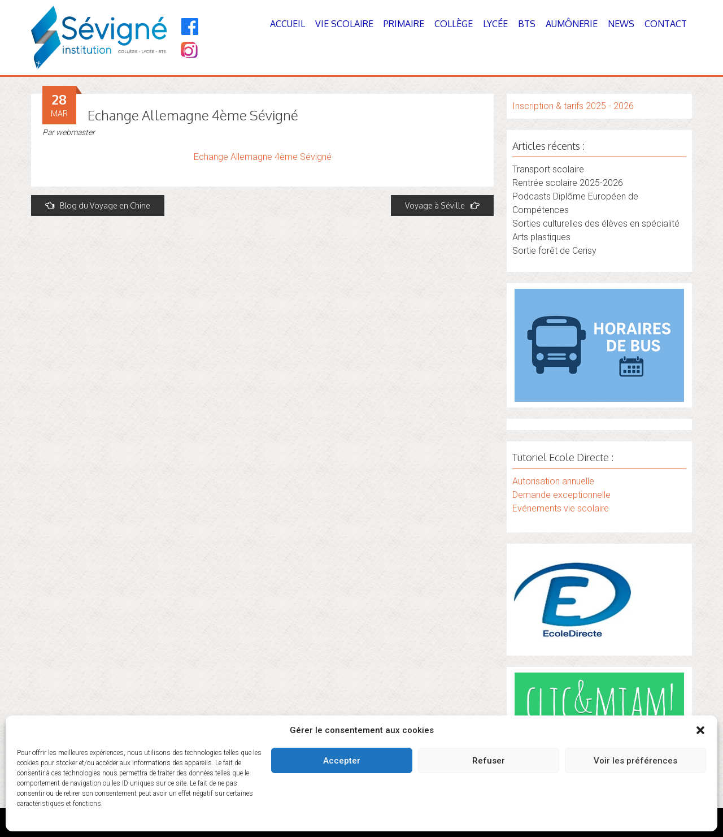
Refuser (488, 761)
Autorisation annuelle (553, 481)
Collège (453, 23)
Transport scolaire (548, 169)
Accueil (287, 23)
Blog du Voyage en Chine (97, 205)
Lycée (495, 23)
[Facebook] (190, 26)
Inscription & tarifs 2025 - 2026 (573, 106)
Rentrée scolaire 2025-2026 (567, 182)
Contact (665, 23)
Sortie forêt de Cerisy (554, 250)
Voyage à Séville (442, 205)
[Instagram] (188, 51)
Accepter (341, 761)
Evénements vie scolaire (560, 508)
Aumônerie (572, 23)
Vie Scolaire (344, 23)
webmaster (75, 132)
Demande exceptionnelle (561, 494)
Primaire (404, 23)
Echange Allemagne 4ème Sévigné (263, 156)
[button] (700, 730)
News (621, 23)
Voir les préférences (635, 761)
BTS (526, 23)
